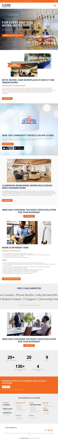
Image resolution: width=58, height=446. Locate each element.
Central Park (19, 421)
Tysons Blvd (33, 416)
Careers (12, 437)
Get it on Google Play (18, 149)
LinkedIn (51, 434)
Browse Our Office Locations (13, 35)
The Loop (46, 416)
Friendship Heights (47, 410)
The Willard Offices (20, 414)
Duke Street (33, 412)
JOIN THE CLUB (8, 145)
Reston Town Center (35, 414)
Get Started (6, 390)
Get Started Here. (19, 393)
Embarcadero (7, 418)
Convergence (33, 421)
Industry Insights (50, 437)
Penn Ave (18, 411)
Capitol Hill (18, 412)
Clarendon (33, 410)
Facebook (45, 434)
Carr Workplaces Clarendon (9, 193)
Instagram (48, 434)
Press (29, 438)
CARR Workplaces (6, 5)
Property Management (29, 437)
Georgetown (19, 410)
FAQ (45, 437)
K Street (18, 408)
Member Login (37, 437)
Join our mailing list (11, 431)
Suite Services (7, 437)
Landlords (21, 437)
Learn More (30, 1)
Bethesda (45, 408)
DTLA (5, 410)
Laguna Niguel (7, 414)
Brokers (16, 437)
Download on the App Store (7, 149)
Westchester (19, 422)
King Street (33, 413)
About (42, 437)
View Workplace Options (11, 282)
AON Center (47, 417)
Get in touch (29, 218)
